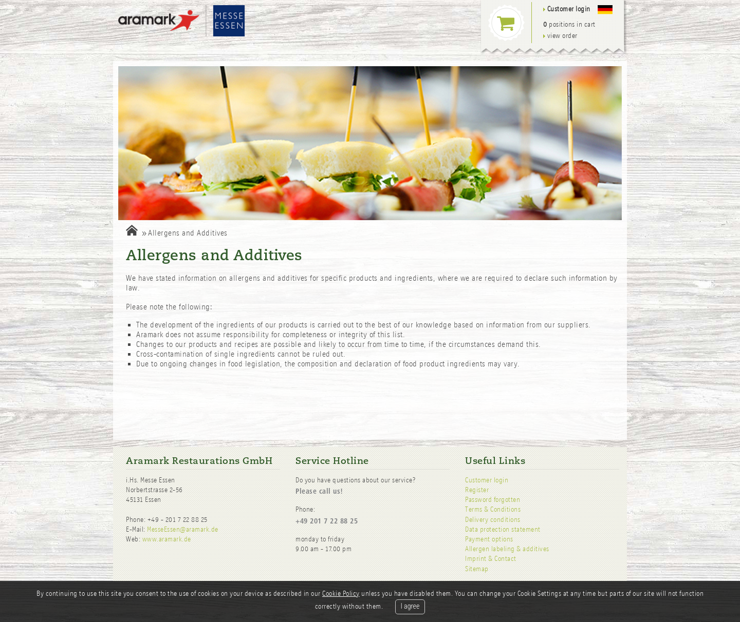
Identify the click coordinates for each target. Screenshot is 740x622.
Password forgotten (492, 499)
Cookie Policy (341, 593)
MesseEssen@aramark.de (182, 529)
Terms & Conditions (493, 509)
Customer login (486, 480)
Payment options (489, 539)
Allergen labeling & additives (507, 549)
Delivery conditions (493, 519)
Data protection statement (503, 529)
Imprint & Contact (490, 558)
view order (560, 36)
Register (477, 490)
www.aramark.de (166, 539)
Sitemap (477, 569)
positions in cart (569, 24)
